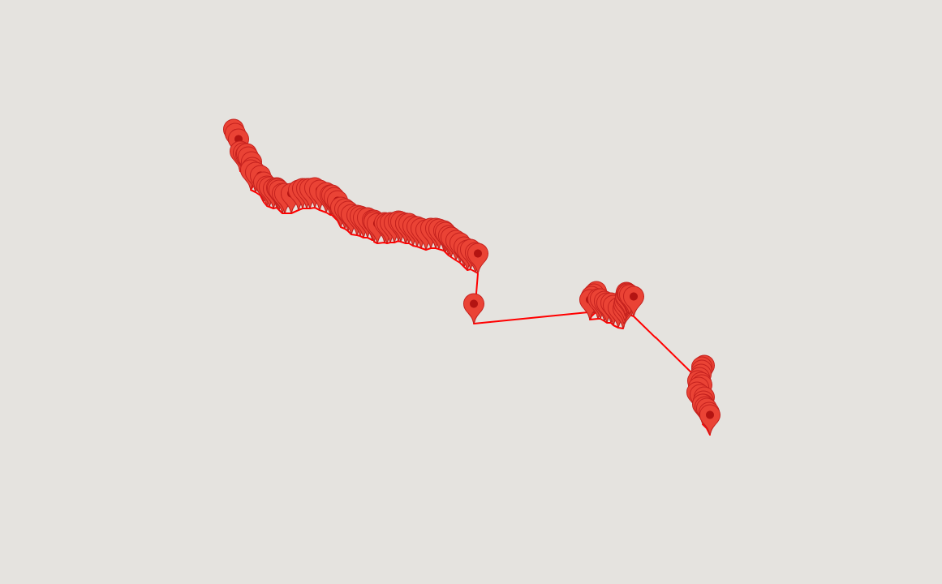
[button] (291, 197)
